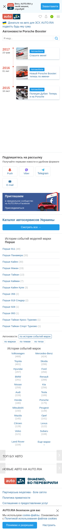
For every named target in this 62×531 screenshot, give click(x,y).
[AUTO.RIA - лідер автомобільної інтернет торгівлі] (11, 16)
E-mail (10, 183)
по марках (10, 341)
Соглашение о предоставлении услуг (25, 503)
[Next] (59, 455)
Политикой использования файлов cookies (30, 518)
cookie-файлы (30, 515)
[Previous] (3, 455)
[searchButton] (56, 38)
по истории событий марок (35, 336)
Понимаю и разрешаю (19, 525)
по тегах (39, 341)
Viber (26, 171)
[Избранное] (40, 16)
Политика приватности (16, 497)
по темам (25, 341)
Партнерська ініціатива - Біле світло (24, 492)
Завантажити (50, 6)
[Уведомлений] (46, 16)
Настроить (49, 525)
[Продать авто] (52, 16)
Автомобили (37, 51)
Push (10, 171)
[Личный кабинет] (58, 16)
